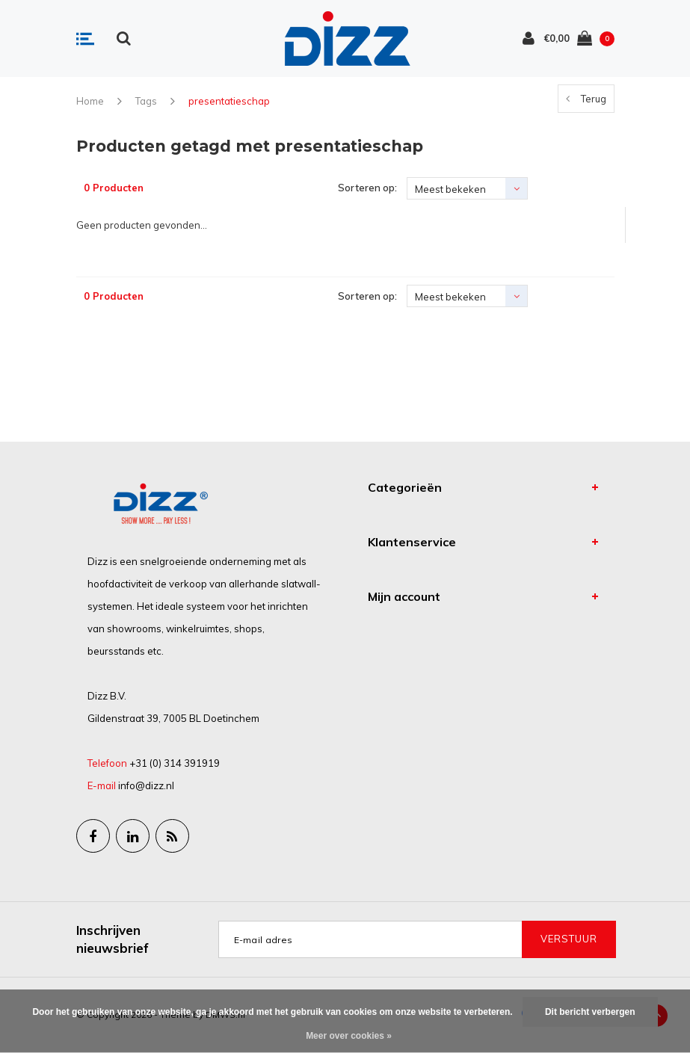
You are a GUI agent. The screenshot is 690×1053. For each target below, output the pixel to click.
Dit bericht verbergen (590, 1012)
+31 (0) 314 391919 (174, 763)
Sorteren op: (367, 188)
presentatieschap (229, 101)
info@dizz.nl (146, 785)
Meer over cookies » (349, 1036)
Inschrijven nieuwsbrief (112, 939)
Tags (146, 101)
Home (90, 101)
